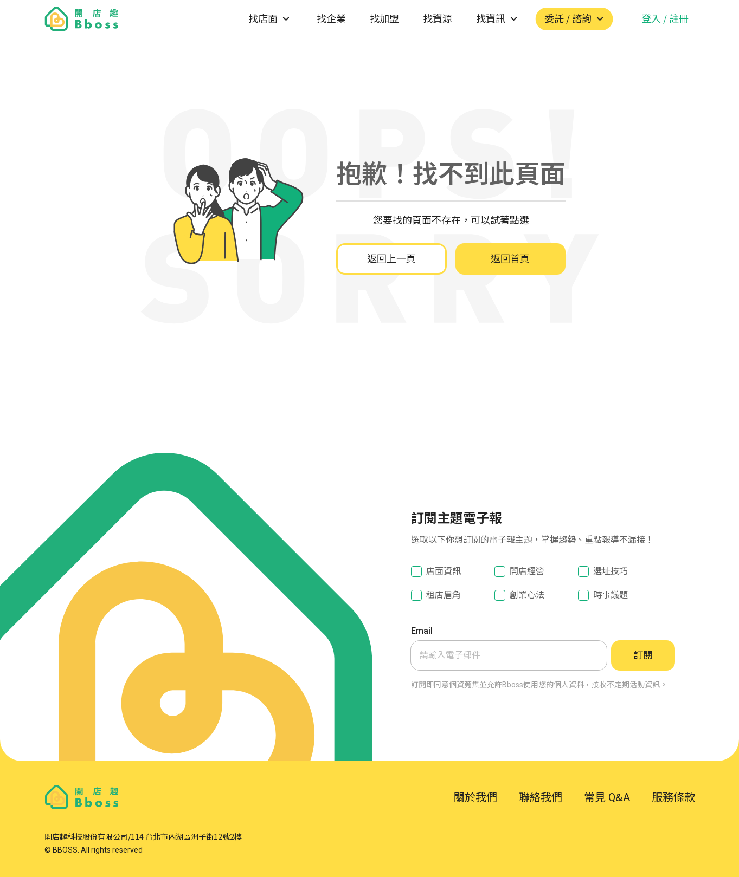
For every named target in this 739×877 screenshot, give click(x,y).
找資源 (437, 18)
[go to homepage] (81, 19)
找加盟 (384, 18)
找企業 (331, 18)
